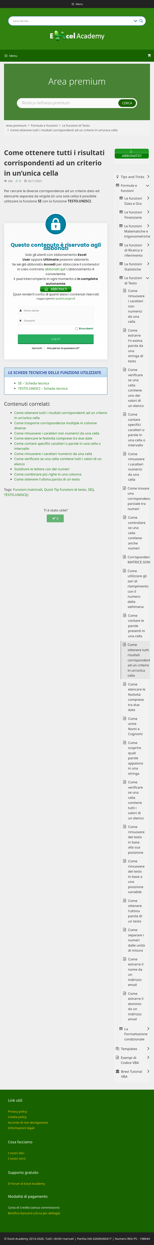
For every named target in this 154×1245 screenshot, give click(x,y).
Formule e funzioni (44, 125)
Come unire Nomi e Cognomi (135, 726)
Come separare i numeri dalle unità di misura (136, 940)
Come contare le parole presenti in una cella (136, 625)
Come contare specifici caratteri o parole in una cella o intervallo (136, 429)
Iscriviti (37, 348)
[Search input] (72, 21)
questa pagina (64, 298)
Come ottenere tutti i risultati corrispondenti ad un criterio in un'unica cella (139, 660)
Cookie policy (17, 1117)
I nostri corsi (16, 1158)
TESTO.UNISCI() (16, 494)
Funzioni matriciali (27, 489)
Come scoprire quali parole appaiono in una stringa (135, 758)
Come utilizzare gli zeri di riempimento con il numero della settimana (138, 589)
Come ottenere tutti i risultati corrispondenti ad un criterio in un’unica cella (64, 130)
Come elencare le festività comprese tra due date (136, 697)
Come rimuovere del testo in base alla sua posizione (136, 839)
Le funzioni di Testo (76, 125)
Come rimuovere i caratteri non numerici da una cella (136, 306)
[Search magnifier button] (141, 21)
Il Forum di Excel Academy (26, 1183)
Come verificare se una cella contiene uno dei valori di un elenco (136, 387)
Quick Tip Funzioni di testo (65, 489)
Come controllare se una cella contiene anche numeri (137, 532)
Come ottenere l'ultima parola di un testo (135, 910)
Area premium (16, 125)
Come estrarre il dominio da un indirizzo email (136, 1006)
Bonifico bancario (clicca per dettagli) (34, 1213)
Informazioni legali (21, 1128)
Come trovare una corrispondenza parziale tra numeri (140, 498)
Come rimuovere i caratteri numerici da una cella (136, 467)
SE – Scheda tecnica (33, 383)
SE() (91, 489)
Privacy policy (17, 1111)
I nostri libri (16, 1153)
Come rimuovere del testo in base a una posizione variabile (136, 876)
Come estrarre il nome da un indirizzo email (136, 972)
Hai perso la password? (63, 348)
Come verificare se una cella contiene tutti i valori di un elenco (136, 800)
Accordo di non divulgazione (28, 1122)
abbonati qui (55, 269)
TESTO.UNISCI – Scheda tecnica (43, 388)
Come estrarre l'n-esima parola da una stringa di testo (135, 345)
